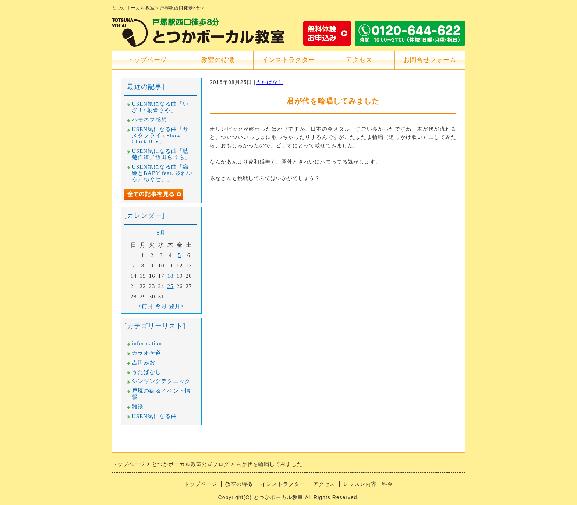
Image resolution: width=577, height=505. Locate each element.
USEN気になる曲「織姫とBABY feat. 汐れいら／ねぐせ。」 (162, 173)
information (147, 343)
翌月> (176, 306)
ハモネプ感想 (149, 120)
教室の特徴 (217, 59)
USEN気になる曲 (154, 416)
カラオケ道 (146, 353)
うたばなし (269, 82)
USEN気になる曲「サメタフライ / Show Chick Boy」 (160, 135)
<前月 (145, 306)
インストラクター (288, 59)
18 (170, 276)
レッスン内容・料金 (368, 484)
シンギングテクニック (161, 381)
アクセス (359, 59)
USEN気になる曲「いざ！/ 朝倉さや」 (160, 107)
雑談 (138, 407)
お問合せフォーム (429, 59)
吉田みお (143, 362)
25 (170, 286)
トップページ (147, 59)
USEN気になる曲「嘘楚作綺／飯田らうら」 (161, 154)
